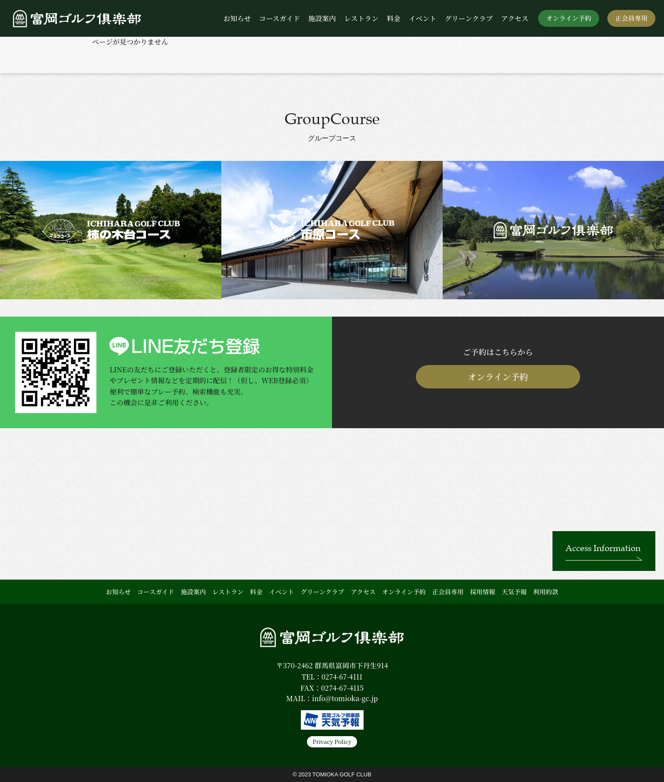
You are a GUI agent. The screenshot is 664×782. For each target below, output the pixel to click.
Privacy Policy (332, 741)
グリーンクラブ (469, 18)
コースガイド (279, 18)
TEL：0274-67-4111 (332, 677)
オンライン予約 (568, 17)
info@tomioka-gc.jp (345, 698)
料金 (393, 18)
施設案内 (322, 18)
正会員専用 (631, 17)
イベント (423, 18)
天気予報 (514, 591)
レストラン (361, 18)
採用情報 (482, 591)
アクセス (515, 18)
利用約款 (545, 591)
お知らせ (237, 18)
